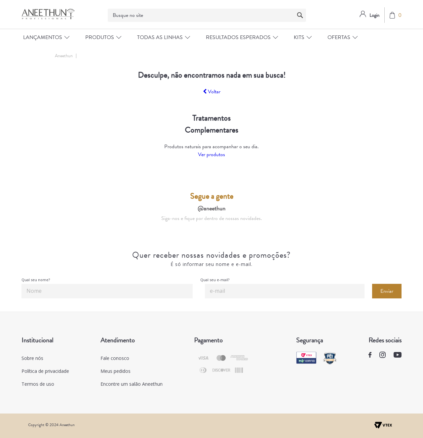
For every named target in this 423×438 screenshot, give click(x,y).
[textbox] (207, 15)
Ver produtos (211, 154)
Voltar (211, 92)
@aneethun (211, 208)
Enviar (386, 291)
